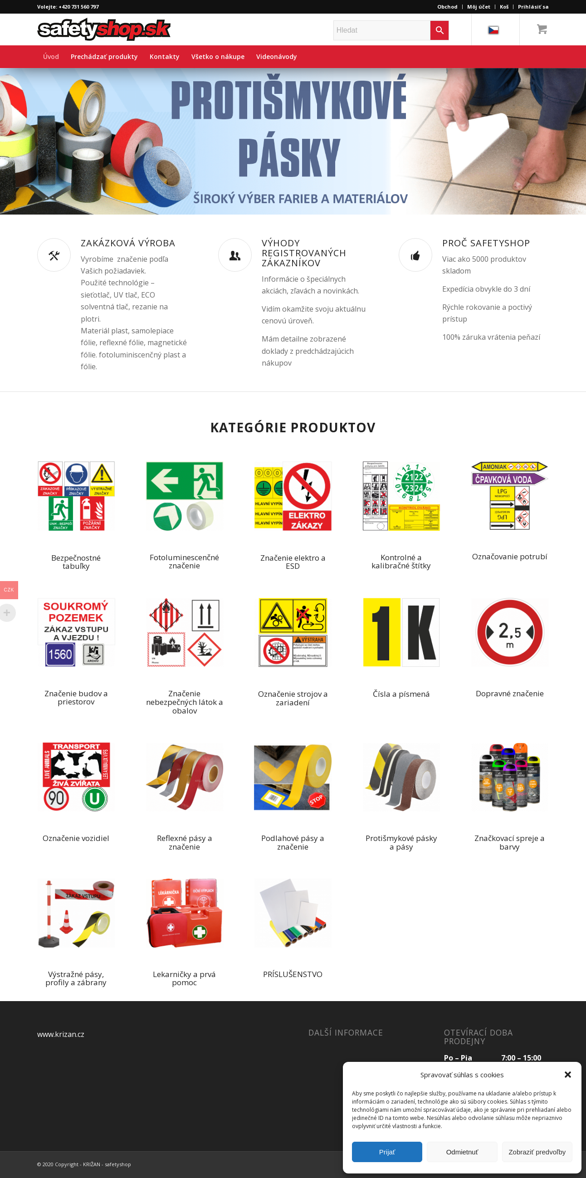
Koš (504, 6)
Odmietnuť (462, 1152)
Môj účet (478, 6)
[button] (567, 1074)
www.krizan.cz (60, 1034)
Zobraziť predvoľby (537, 1152)
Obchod (447, 6)
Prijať (387, 1152)
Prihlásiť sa (533, 6)
